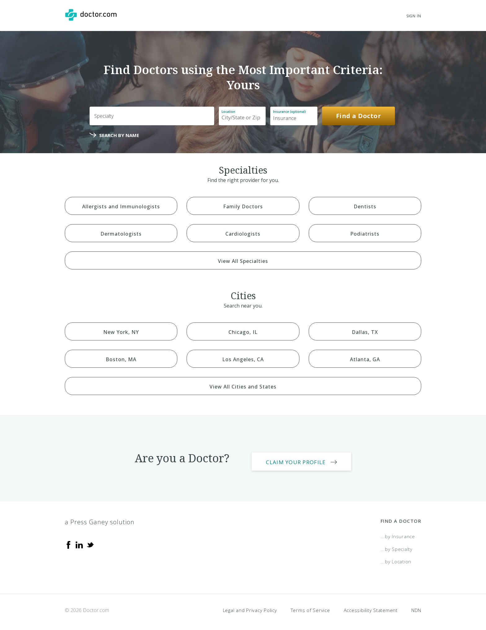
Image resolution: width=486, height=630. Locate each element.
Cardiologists (242, 233)
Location (228, 111)
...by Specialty (397, 542)
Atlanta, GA (365, 359)
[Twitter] (90, 538)
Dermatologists (121, 233)
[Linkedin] (79, 538)
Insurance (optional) (289, 111)
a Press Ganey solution (100, 516)
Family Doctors (243, 206)
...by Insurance (398, 530)
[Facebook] (68, 538)
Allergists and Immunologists (121, 206)
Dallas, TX (365, 332)
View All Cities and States (243, 386)
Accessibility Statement (371, 604)
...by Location (396, 555)
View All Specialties (243, 261)
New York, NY (121, 332)
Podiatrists (364, 233)
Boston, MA (121, 359)
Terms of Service (310, 604)
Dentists (365, 206)
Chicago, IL (243, 332)
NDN (416, 604)
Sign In (413, 16)
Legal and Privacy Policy (250, 604)
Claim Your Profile (305, 455)
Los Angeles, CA (243, 359)
